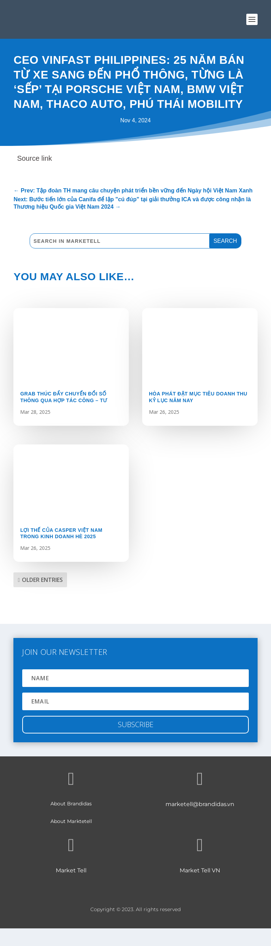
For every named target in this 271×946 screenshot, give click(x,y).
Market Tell (71, 870)
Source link (34, 158)
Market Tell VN (200, 870)
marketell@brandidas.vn (199, 804)
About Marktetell (71, 821)
